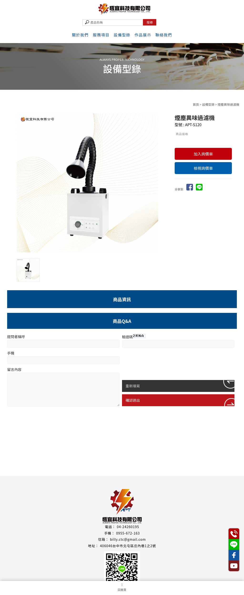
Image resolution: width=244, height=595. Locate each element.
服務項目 (101, 35)
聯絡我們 (163, 35)
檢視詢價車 (203, 168)
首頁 (196, 104)
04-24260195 (128, 526)
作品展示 (143, 35)
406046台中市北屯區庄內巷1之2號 (128, 545)
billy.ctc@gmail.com (128, 539)
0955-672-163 (128, 533)
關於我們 (80, 35)
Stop (93, 256)
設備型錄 (122, 35)
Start (89, 256)
